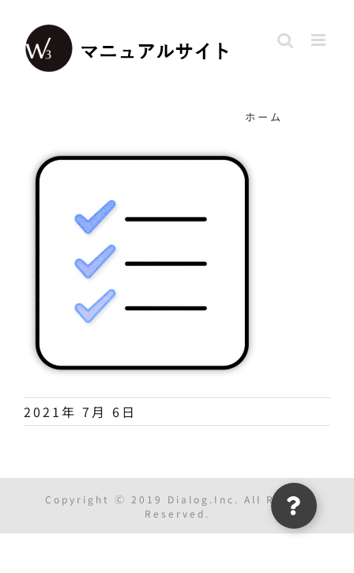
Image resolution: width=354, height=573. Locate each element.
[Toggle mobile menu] (320, 40)
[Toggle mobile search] (286, 40)
